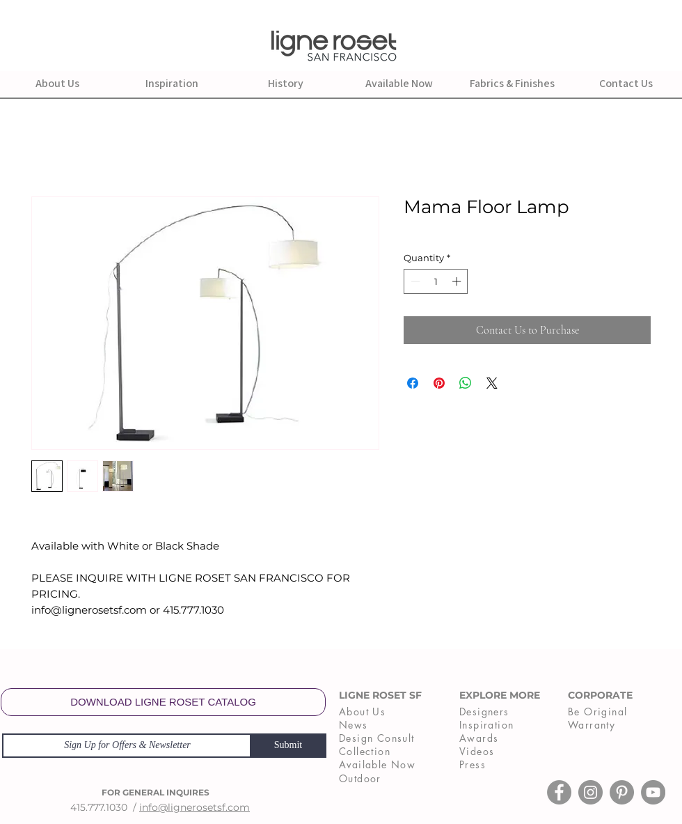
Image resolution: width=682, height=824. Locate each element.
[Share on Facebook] (412, 383)
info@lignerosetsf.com (194, 807)
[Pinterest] (622, 792)
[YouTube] (653, 792)
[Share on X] (492, 383)
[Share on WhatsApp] (465, 383)
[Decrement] (414, 281)
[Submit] (288, 745)
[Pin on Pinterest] (439, 383)
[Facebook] (559, 792)
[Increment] (458, 281)
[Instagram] (590, 792)
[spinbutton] (436, 281)
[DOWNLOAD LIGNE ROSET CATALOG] (163, 702)
